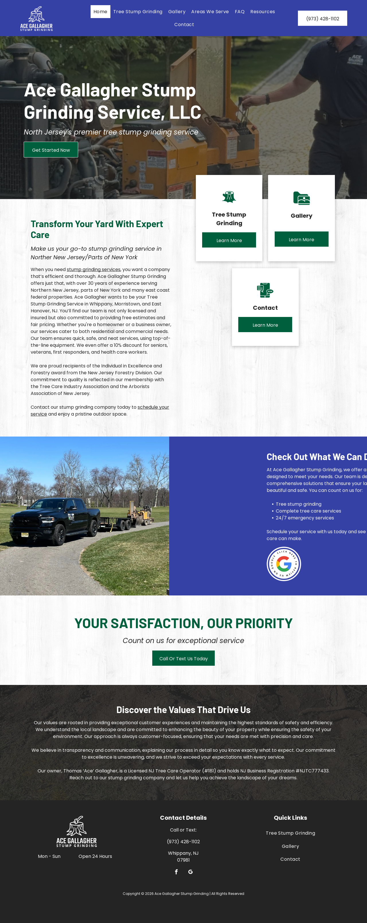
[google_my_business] (190, 872)
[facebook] (176, 872)
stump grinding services (93, 269)
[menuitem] (100, 11)
